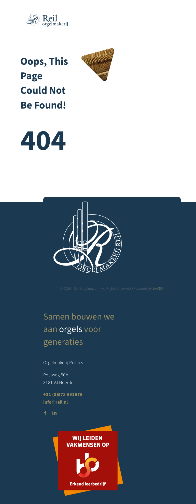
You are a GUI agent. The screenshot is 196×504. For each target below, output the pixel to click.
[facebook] (45, 413)
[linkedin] (54, 413)
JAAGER (158, 288)
